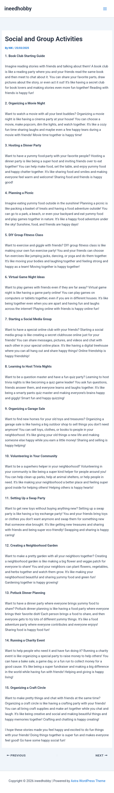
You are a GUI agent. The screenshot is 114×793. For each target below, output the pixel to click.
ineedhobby (18, 9)
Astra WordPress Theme (88, 781)
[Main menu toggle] (105, 8)
